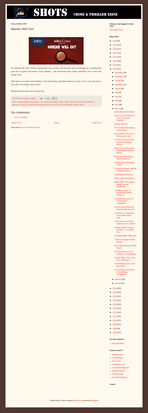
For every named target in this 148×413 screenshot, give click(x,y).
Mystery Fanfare (118, 371)
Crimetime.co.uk (118, 364)
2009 (115, 324)
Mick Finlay (38, 105)
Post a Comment (20, 117)
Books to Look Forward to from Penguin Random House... (124, 150)
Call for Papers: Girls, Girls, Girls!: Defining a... (125, 259)
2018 (115, 288)
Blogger (95, 401)
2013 (115, 308)
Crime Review (117, 358)
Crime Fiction (44, 102)
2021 (115, 61)
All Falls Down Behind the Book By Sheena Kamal (124, 208)
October (118, 81)
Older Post (96, 123)
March (117, 109)
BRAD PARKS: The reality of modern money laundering (124, 184)
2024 (115, 49)
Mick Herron (47, 105)
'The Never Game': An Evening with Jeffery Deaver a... (123, 193)
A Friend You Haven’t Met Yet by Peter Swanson (125, 170)
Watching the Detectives (123, 175)
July (116, 93)
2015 (115, 300)
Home (56, 123)
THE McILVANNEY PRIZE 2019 (125, 236)
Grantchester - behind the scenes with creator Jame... (124, 215)
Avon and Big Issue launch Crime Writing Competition (124, 272)
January (118, 283)
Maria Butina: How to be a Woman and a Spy (124, 135)
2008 (115, 329)
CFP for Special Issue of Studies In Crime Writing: (125, 253)
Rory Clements (58, 105)
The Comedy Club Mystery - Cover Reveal (125, 129)
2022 (115, 57)
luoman (78, 401)
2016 (115, 296)
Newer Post (16, 123)
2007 (115, 333)
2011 (115, 317)
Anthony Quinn (23, 102)
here (42, 91)
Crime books (34, 102)
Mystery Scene (117, 355)
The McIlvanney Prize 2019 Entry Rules (124, 265)
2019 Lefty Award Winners (124, 112)
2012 (115, 312)
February (118, 279)
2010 (115, 320)
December (119, 73)
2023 (115, 53)
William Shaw (79, 105)
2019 (115, 69)
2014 (115, 304)
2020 (115, 65)
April (117, 105)
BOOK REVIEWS (118, 344)
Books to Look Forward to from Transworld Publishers (124, 118)
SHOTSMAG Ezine (116, 30)
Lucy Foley (29, 105)
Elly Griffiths (54, 102)
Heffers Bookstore (75, 102)
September (119, 85)
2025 (115, 45)
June (117, 97)
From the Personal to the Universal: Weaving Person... (124, 142)
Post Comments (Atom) (31, 128)
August (118, 89)
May (117, 101)
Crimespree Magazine (120, 368)
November (119, 77)
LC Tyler (22, 105)
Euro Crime (116, 361)
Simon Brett (68, 105)
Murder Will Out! (120, 124)
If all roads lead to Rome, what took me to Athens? (125, 222)
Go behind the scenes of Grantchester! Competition (123, 201)
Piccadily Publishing (119, 377)
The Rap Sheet (117, 374)
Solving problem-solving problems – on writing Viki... (124, 230)
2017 (115, 292)
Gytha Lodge (63, 102)
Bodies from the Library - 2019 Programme (124, 158)
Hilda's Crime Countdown (124, 178)
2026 (115, 41)
